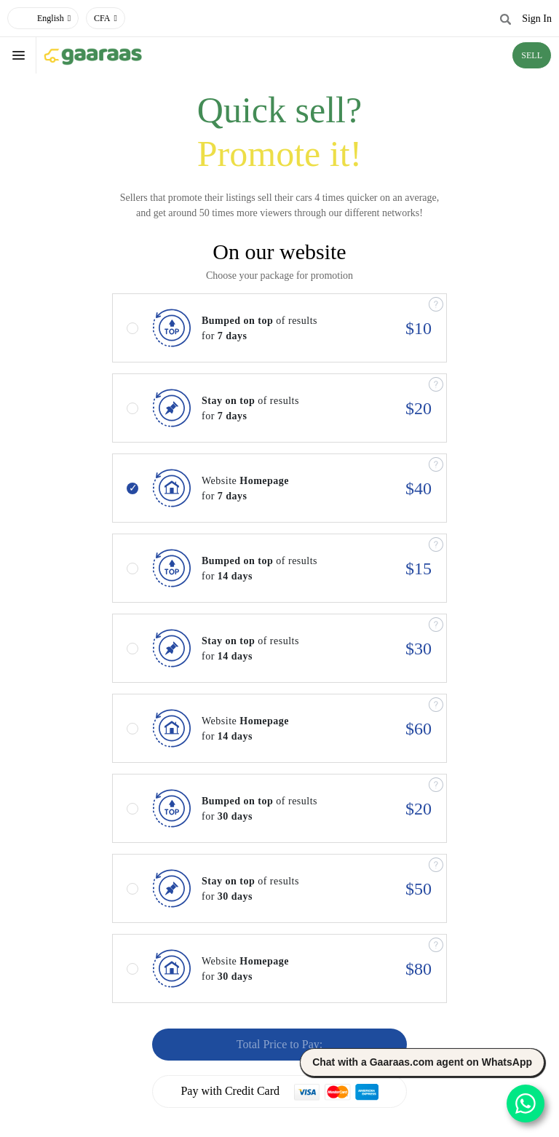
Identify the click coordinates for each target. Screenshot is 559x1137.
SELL (531, 55)
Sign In (537, 18)
